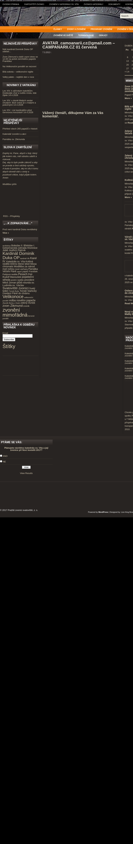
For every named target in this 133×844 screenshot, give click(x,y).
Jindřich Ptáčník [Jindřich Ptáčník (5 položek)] (17, 250)
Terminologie (86, 35)
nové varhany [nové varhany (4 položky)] (21, 269)
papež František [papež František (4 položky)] (29, 271)
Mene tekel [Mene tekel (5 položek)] (24, 264)
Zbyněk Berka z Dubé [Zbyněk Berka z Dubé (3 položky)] (11, 303)
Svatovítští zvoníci (34, 4)
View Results (26, 473)
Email (5, 333)
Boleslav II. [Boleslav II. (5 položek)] (17, 245)
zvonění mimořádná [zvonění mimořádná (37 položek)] (15, 312)
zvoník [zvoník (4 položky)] (26, 306)
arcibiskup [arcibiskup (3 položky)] (7, 246)
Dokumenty (114, 4)
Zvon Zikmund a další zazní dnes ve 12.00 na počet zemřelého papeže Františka (20, 58)
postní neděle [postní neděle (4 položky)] (17, 280)
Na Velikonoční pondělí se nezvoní (19, 66)
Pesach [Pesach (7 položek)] (22, 274)
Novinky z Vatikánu (21, 85)
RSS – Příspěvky (20, 215)
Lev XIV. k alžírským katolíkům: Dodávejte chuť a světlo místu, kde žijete (19, 92)
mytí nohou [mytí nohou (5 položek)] (8, 269)
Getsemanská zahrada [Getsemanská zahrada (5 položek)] (15, 248)
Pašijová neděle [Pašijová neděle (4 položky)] (10, 274)
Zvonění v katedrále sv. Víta (64, 4)
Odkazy (103, 35)
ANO (5, 456)
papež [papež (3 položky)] (19, 272)
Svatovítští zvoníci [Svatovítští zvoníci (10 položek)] (15, 288)
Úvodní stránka (11, 4)
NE (4, 461)
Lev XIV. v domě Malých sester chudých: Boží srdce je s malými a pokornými (19, 102)
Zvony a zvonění (76, 29)
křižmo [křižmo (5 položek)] (13, 264)
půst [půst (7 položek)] (19, 282)
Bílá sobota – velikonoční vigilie (18, 71)
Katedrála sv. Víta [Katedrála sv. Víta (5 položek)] (15, 261)
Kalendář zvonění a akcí (14, 134)
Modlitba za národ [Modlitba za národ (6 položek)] (24, 266)
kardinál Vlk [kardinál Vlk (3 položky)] (25, 258)
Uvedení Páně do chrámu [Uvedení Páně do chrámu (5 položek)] (16, 293)
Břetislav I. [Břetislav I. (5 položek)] (29, 245)
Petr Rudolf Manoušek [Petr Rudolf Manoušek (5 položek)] (17, 275)
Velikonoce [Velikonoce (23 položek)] (13, 296)
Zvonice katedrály (93, 4)
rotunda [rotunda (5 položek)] (27, 282)
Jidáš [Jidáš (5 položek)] (5, 250)
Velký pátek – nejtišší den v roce (18, 77)
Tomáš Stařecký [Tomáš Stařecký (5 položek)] (28, 291)
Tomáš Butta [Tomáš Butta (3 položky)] (14, 291)
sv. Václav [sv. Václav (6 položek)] (18, 285)
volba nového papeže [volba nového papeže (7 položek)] (22, 300)
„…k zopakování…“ (18, 223)
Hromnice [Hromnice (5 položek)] (32, 248)
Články (57, 29)
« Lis (127, 71)
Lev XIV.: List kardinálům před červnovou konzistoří (17, 111)
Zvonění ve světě (63, 35)
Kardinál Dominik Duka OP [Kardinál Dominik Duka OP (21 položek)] (18, 255)
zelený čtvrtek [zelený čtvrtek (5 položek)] (28, 302)
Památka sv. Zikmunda (14, 139)
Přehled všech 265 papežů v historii (20, 128)
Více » (6, 233)
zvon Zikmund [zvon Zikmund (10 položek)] (13, 305)
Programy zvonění (101, 29)
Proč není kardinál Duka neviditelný (20, 229)
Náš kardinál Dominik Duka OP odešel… (18, 50)
